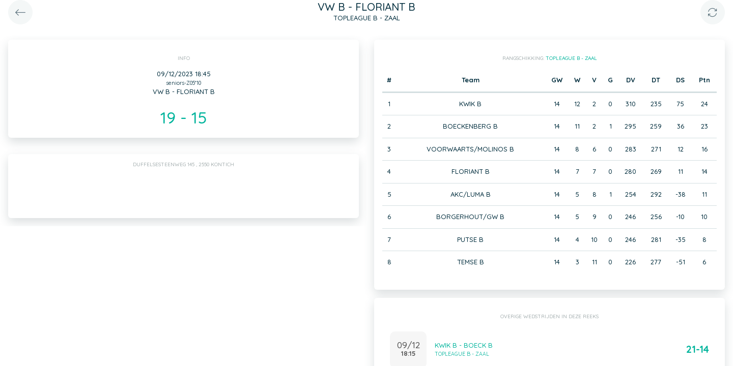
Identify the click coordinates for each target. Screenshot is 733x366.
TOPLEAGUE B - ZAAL (571, 58)
